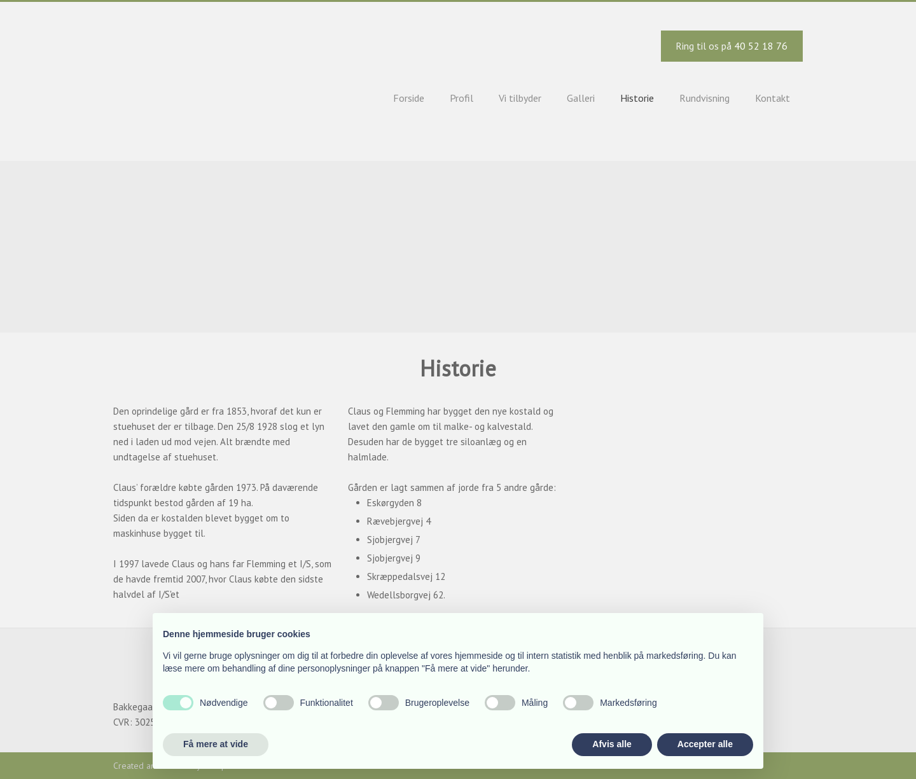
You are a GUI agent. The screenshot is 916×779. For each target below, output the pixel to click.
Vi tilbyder (520, 98)
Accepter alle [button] (705, 744)
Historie (637, 98)
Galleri (581, 98)
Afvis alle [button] (611, 744)
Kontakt (772, 98)
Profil (461, 98)
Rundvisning (704, 98)
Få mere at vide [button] (215, 744)
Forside (408, 98)
